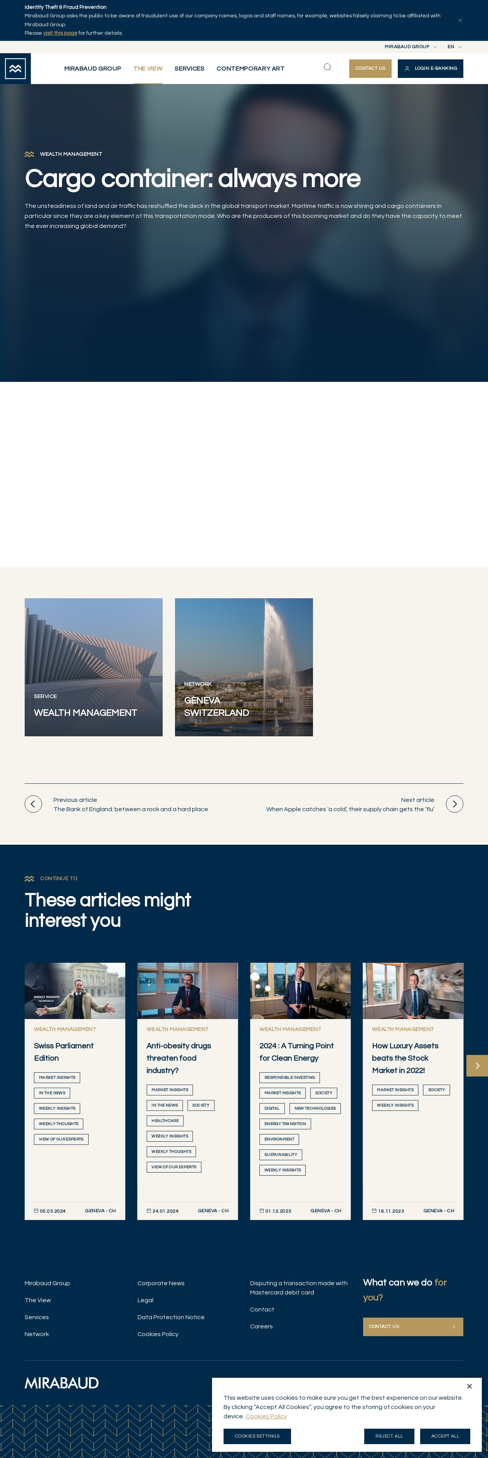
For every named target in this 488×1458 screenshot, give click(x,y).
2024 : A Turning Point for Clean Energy (296, 1052)
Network (37, 1334)
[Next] (477, 1066)
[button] (430, 68)
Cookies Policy (158, 1334)
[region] (347, 1415)
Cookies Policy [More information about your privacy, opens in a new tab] (266, 1416)
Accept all (445, 1436)
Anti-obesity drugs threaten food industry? (178, 1058)
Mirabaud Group (47, 1283)
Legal (145, 1300)
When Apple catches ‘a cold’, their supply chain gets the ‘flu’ (364, 804)
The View (38, 1300)
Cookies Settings (257, 1436)
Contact (262, 1309)
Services (37, 1317)
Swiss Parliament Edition (64, 1052)
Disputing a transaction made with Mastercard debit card (299, 1288)
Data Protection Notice (171, 1317)
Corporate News (161, 1283)
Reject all (389, 1436)
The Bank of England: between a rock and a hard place (116, 804)
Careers (261, 1326)
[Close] (469, 1386)
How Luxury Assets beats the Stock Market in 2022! (405, 1058)
